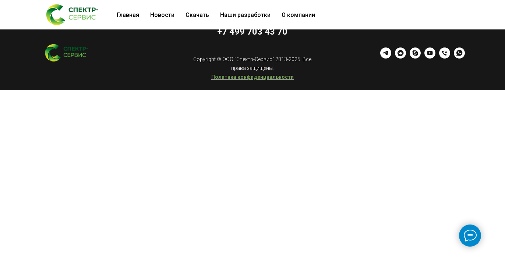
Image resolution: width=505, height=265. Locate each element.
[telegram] (385, 56)
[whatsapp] (459, 56)
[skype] (415, 56)
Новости (162, 14)
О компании (298, 14)
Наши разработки (245, 14)
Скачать (197, 14)
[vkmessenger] (400, 56)
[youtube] (429, 56)
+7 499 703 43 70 (252, 31)
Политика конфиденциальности (252, 77)
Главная (128, 14)
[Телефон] (444, 56)
